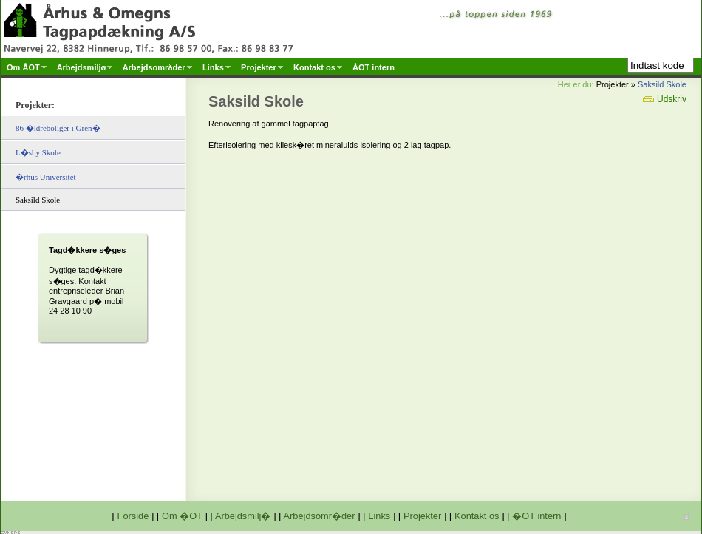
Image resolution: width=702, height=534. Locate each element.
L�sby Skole (38, 152)
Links (379, 515)
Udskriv (664, 99)
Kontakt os (476, 515)
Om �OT (182, 515)
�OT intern (536, 515)
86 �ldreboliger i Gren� (58, 128)
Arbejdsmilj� (243, 515)
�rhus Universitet (46, 176)
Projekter (422, 515)
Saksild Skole (662, 84)
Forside (133, 515)
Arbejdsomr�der (319, 515)
